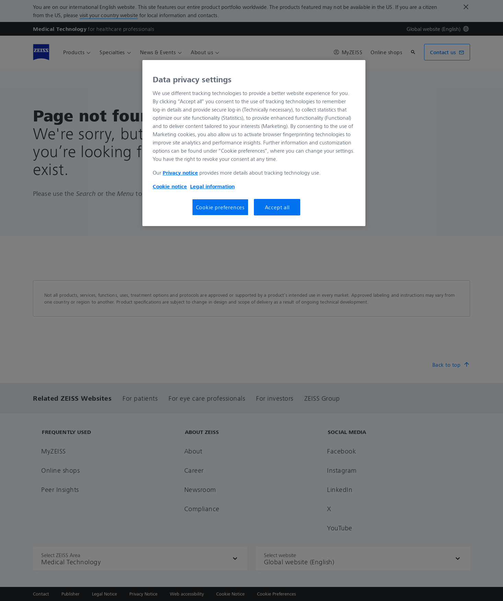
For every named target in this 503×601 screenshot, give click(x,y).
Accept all (277, 207)
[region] (253, 143)
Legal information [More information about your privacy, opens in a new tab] (212, 186)
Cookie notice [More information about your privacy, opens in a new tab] (170, 186)
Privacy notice (180, 172)
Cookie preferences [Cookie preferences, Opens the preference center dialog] (220, 207)
